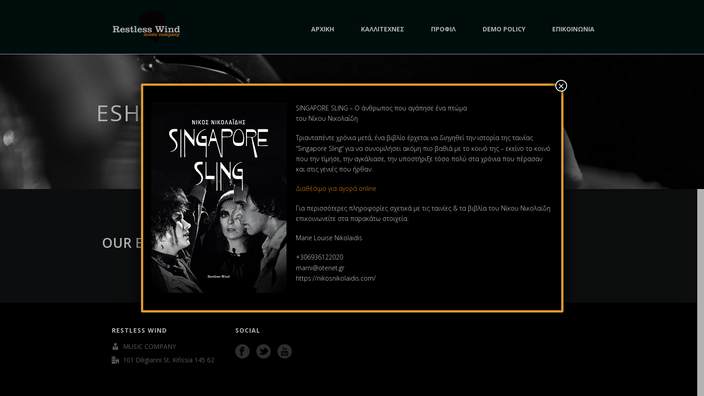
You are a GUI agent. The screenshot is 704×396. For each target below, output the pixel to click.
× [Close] (561, 86)
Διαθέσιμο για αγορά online (337, 188)
